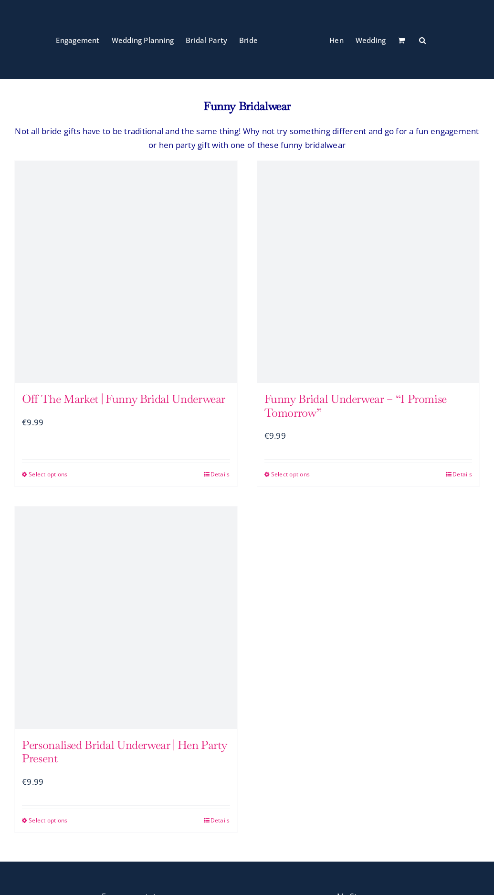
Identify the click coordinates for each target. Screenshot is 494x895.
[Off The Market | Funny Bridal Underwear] (126, 272)
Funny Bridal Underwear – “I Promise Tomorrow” (355, 405)
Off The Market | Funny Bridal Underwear (123, 398)
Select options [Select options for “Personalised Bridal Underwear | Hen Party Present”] (48, 820)
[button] (422, 39)
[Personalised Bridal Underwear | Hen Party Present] (126, 617)
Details (220, 474)
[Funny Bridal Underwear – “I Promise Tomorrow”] (368, 272)
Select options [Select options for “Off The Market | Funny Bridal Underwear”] (48, 474)
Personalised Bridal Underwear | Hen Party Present (124, 751)
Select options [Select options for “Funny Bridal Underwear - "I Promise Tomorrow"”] (290, 474)
